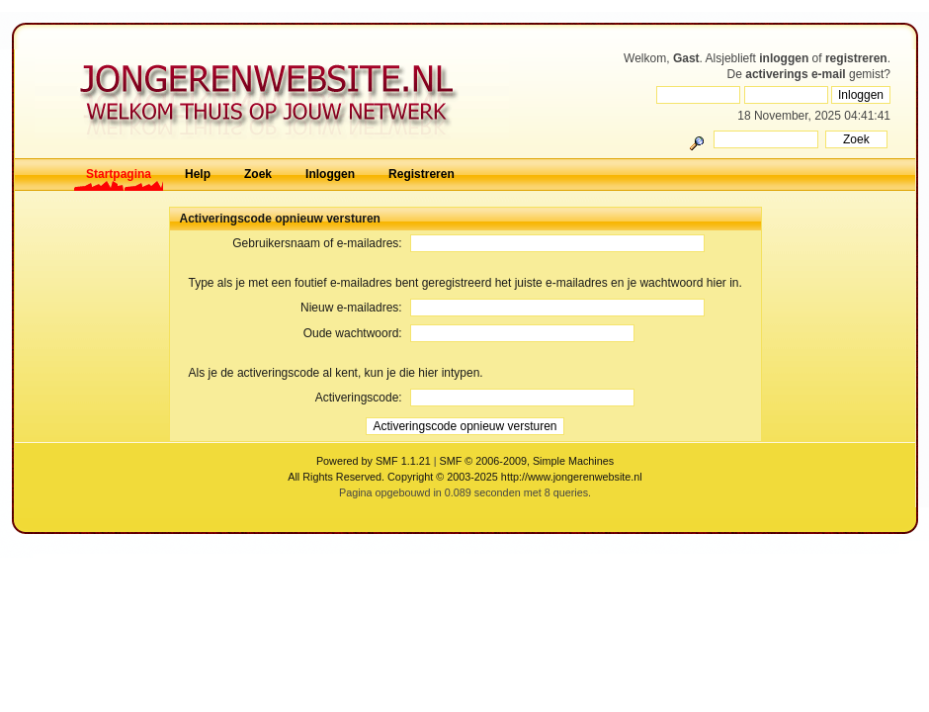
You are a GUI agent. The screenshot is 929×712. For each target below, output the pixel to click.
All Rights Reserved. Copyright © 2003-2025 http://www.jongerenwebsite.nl (464, 477)
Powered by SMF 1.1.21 (373, 461)
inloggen (783, 58)
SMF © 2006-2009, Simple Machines (527, 461)
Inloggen (330, 174)
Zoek (258, 174)
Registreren (421, 174)
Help (198, 174)
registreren (856, 58)
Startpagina (118, 174)
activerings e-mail (795, 74)
